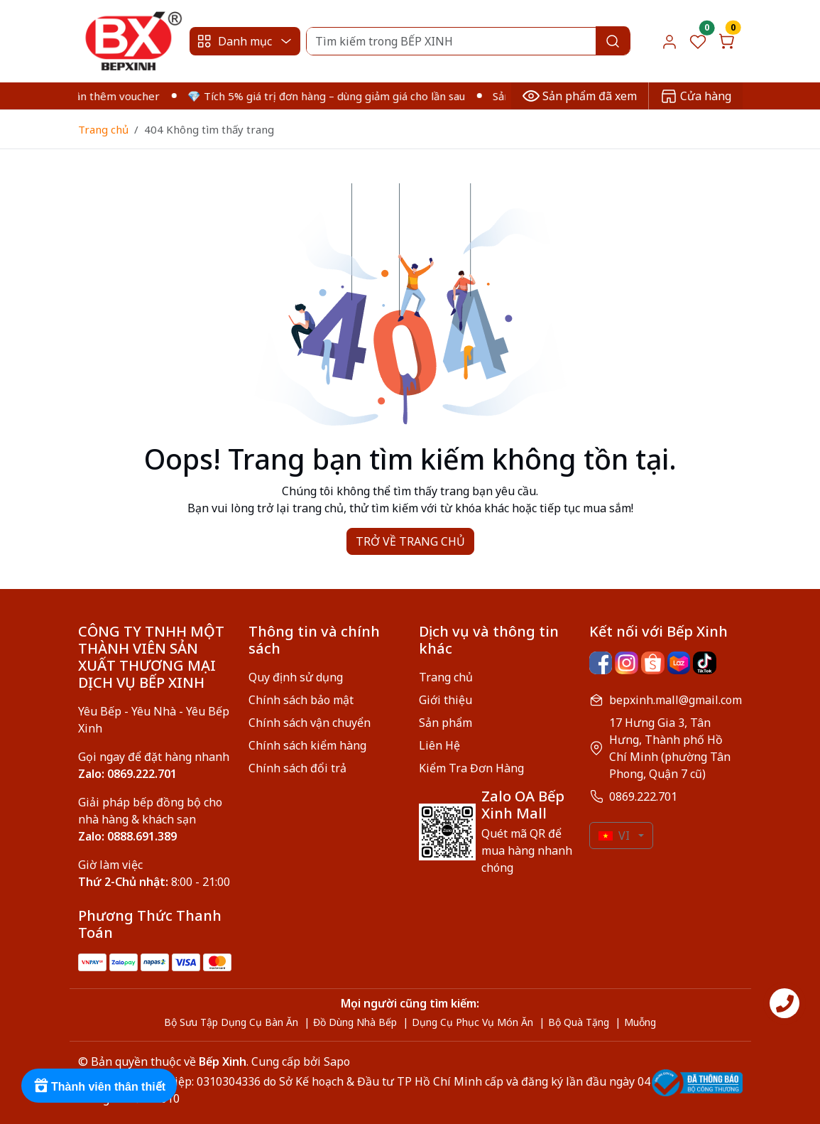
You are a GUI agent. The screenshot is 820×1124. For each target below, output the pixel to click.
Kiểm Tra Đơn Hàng (471, 768)
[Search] (468, 41)
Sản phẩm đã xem (580, 95)
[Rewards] (99, 1086)
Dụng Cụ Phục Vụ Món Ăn (472, 1022)
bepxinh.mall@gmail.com (675, 700)
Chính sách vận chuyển (309, 722)
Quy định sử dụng (295, 677)
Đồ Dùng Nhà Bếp (355, 1022)
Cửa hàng (695, 95)
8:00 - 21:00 (154, 882)
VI (614, 835)
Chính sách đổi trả (297, 768)
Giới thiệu (445, 700)
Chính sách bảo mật (301, 700)
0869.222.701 (643, 796)
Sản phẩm (445, 722)
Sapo (335, 1061)
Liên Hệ (439, 745)
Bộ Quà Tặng (578, 1022)
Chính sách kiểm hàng (307, 745)
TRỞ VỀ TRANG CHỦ (410, 541)
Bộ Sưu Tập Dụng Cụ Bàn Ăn (231, 1022)
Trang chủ (103, 129)
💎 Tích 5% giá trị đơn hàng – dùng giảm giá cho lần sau (334, 96)
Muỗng (640, 1022)
